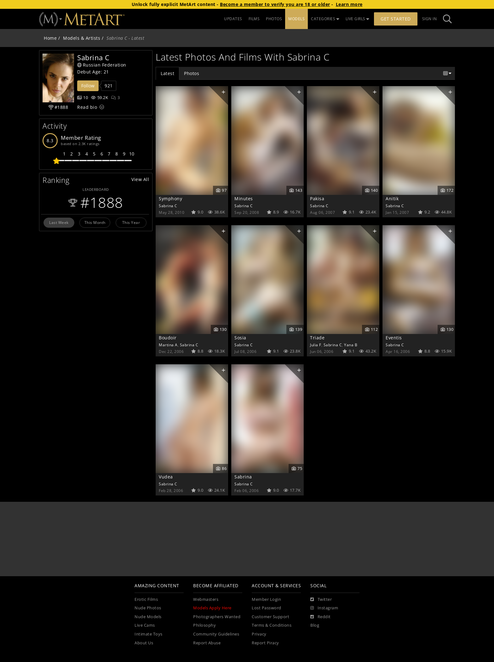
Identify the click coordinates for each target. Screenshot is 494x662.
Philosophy (204, 625)
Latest (167, 73)
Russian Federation (101, 65)
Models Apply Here (212, 608)
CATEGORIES (325, 18)
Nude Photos (148, 608)
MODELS (296, 18)
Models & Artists (81, 38)
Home (50, 38)
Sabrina (243, 477)
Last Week (59, 222)
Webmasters (205, 599)
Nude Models (148, 616)
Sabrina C (168, 205)
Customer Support (270, 616)
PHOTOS (274, 18)
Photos (191, 73)
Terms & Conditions (271, 625)
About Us (144, 643)
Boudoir (168, 338)
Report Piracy (265, 643)
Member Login (266, 599)
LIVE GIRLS (358, 18)
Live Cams (145, 625)
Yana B (350, 344)
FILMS (254, 18)
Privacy (259, 634)
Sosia (240, 338)
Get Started (396, 19)
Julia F (315, 344)
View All (140, 179)
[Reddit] (320, 617)
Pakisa (317, 199)
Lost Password (266, 608)
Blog (314, 625)
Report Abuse (207, 643)
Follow (88, 86)
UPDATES (233, 18)
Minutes (243, 199)
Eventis (394, 338)
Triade (317, 338)
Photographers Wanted (216, 616)
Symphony (170, 199)
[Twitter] (321, 599)
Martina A (168, 344)
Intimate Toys (149, 634)
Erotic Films (146, 599)
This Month (95, 222)
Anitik (392, 199)
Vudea (166, 477)
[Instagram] (324, 608)
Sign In (429, 18)
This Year (131, 222)
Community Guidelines (216, 634)
